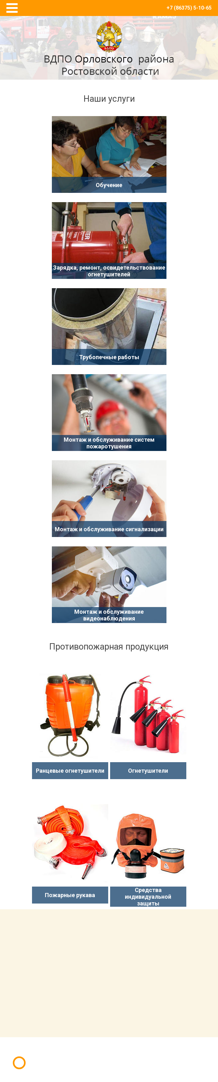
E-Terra (130, 1053)
